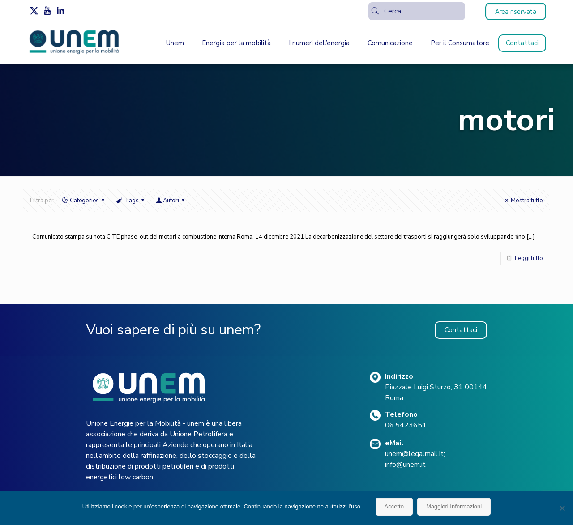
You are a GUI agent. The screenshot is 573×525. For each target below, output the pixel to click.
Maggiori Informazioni (454, 506)
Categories (83, 200)
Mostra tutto (523, 200)
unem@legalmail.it (414, 454)
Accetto (394, 506)
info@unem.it (405, 465)
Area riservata (515, 11)
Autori (171, 200)
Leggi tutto (529, 258)
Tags (130, 200)
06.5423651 (406, 425)
